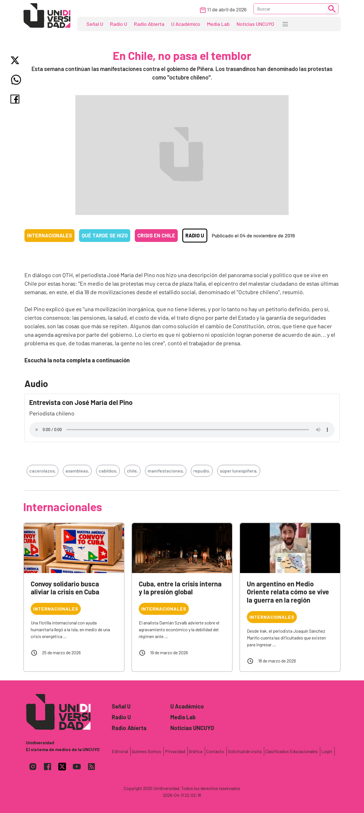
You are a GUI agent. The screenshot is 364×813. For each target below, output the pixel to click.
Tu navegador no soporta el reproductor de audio (182, 429)
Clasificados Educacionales (291, 751)
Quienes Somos (146, 751)
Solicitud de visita (245, 751)
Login (326, 751)
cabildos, (108, 470)
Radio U (118, 24)
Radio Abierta (149, 24)
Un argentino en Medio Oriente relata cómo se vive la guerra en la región (288, 592)
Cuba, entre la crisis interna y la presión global (180, 588)
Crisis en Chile (156, 235)
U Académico (185, 24)
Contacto (215, 751)
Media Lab (218, 24)
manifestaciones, (166, 470)
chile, (132, 470)
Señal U (94, 24)
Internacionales (49, 235)
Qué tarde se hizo (105, 235)
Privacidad (175, 751)
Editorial (120, 751)
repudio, (201, 470)
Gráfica (195, 751)
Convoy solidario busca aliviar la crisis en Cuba (65, 588)
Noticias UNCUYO (255, 24)
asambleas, (77, 470)
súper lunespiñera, (239, 470)
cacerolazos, (42, 470)
